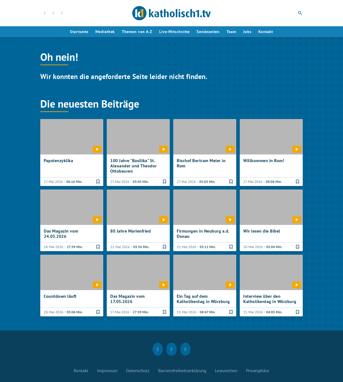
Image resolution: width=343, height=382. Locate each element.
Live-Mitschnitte (174, 31)
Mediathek (105, 31)
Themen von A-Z (137, 31)
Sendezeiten (208, 31)
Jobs (247, 31)
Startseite (79, 31)
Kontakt (265, 31)
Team (231, 31)
